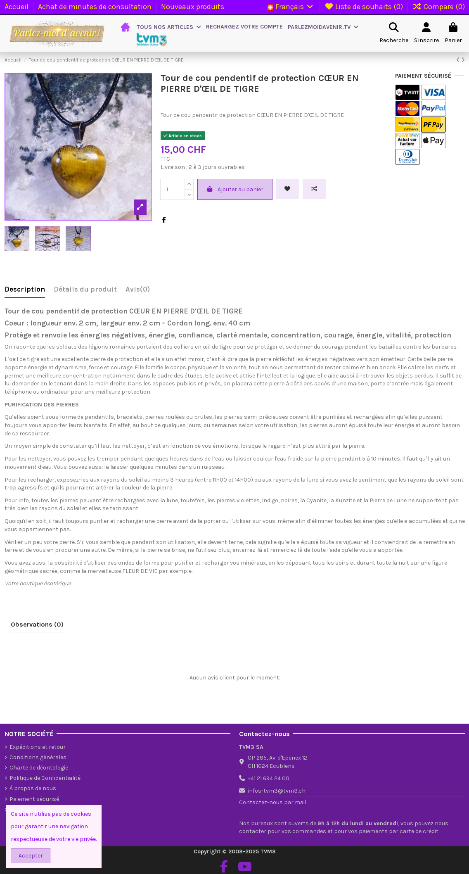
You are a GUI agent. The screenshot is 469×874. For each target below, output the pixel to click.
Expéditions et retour (37, 746)
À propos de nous (32, 788)
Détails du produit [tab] (85, 289)
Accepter (31, 855)
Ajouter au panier (235, 189)
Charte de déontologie (38, 767)
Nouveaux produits (192, 6)
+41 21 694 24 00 (268, 778)
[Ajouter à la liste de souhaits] (287, 189)
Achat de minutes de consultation (95, 6)
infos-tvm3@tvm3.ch (277, 790)
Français (291, 6)
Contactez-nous (261, 802)
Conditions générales (37, 757)
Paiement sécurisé (34, 799)
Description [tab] (25, 289)
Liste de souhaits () (365, 6)
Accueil (17, 6)
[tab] (138, 291)
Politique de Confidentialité (45, 777)
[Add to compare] (314, 189)
